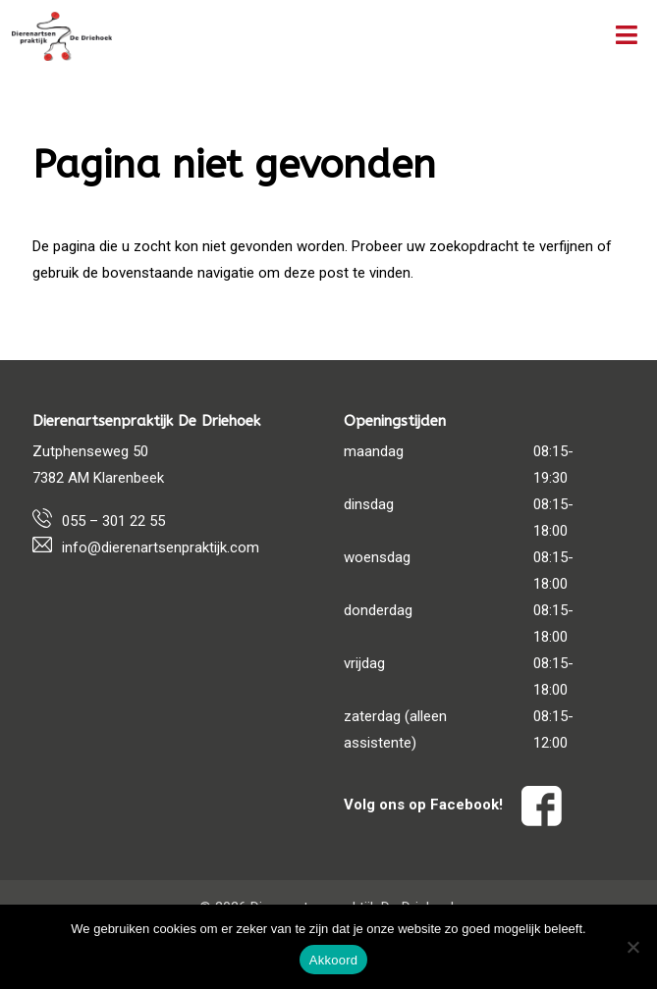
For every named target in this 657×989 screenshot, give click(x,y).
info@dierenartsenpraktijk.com (160, 547)
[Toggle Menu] (626, 36)
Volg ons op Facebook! (453, 804)
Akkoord (333, 960)
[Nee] (632, 947)
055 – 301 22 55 (113, 521)
